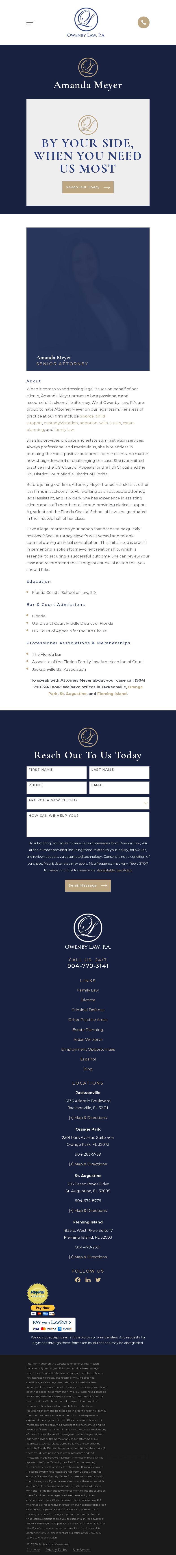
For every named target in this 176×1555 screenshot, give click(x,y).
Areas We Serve (88, 1039)
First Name (40, 770)
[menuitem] (33, 1550)
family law (64, 429)
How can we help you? (53, 816)
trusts (115, 423)
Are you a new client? (53, 800)
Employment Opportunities (88, 1049)
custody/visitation (61, 423)
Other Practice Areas (88, 1019)
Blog (88, 1069)
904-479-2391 (88, 1247)
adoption (89, 423)
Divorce (88, 1000)
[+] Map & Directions (88, 1117)
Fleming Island (112, 693)
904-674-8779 (88, 1200)
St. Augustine (73, 693)
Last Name (102, 770)
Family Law (88, 990)
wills (103, 423)
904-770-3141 (88, 965)
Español (88, 1059)
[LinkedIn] (88, 1280)
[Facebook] (77, 1280)
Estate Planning (88, 1029)
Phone (35, 785)
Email (97, 785)
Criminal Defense (88, 1010)
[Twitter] (98, 1280)
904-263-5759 (88, 1154)
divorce (87, 416)
